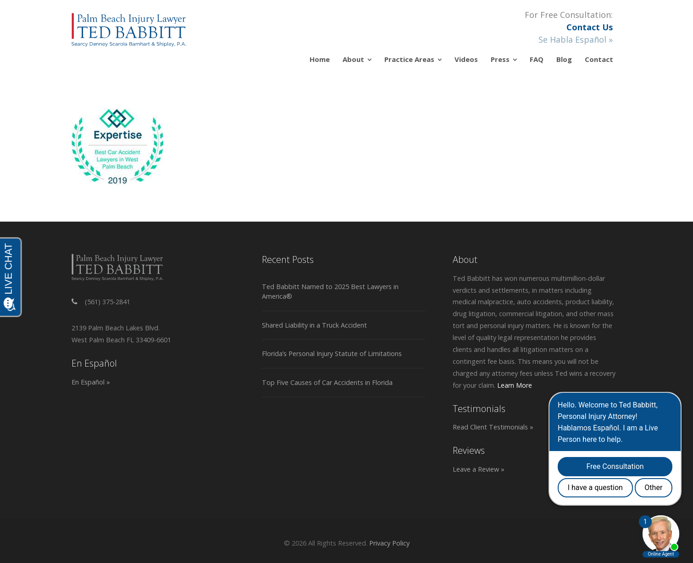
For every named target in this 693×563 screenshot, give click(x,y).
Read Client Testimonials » (493, 427)
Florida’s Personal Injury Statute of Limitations (332, 353)
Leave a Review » (479, 469)
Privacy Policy (389, 543)
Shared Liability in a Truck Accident (314, 325)
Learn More (514, 385)
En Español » (91, 382)
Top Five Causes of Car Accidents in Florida (327, 382)
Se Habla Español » (575, 39)
